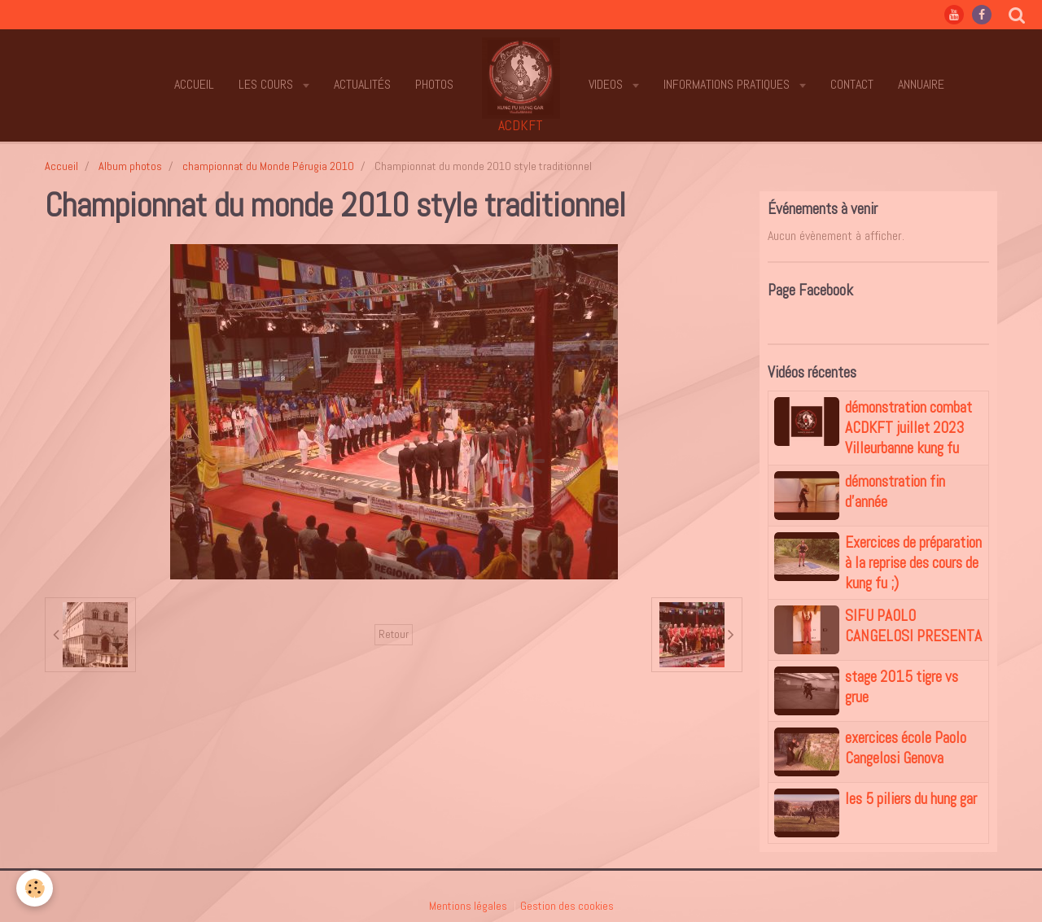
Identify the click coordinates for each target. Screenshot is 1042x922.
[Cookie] (34, 888)
